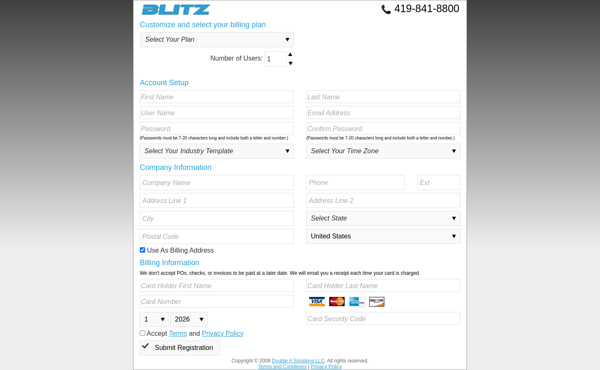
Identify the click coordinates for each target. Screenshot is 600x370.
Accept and (191, 333)
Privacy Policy (223, 333)
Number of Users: (252, 58)
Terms (178, 333)
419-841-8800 (420, 9)
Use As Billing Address (177, 250)
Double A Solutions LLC (298, 361)
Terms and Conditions (282, 367)
